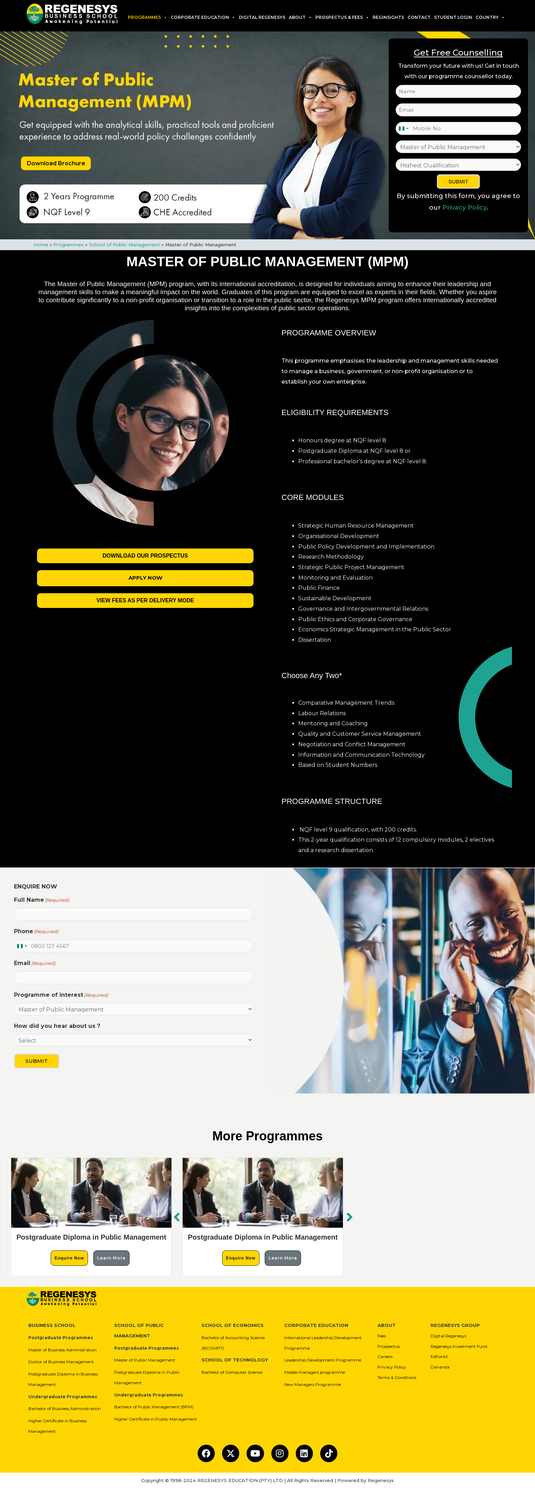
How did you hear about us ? (57, 1026)
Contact (419, 17)
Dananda (440, 1366)
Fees (382, 1335)
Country (490, 17)
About (300, 17)
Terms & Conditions (397, 1377)
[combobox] (403, 128)
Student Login (453, 17)
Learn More (111, 1257)
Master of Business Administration (62, 1349)
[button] (349, 1216)
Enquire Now (69, 1257)
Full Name (41, 900)
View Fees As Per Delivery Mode (145, 600)
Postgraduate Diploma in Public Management (91, 1237)
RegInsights (388, 17)
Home (41, 244)
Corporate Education (203, 17)
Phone (36, 931)
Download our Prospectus (145, 556)
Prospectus (389, 1346)
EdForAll (439, 1356)
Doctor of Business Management (61, 1361)
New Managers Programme (312, 1384)
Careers (385, 1356)
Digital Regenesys (448, 1335)
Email (35, 963)
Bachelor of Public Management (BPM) (153, 1406)
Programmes (147, 17)
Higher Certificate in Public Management (155, 1418)
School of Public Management (124, 244)
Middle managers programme (314, 1371)
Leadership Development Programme (322, 1359)
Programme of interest (61, 995)
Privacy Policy (464, 207)
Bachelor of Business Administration (64, 1408)
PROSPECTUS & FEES (342, 17)
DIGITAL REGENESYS (262, 17)
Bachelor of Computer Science (231, 1371)
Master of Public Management (144, 1359)
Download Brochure (56, 163)
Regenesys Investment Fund (459, 1346)
